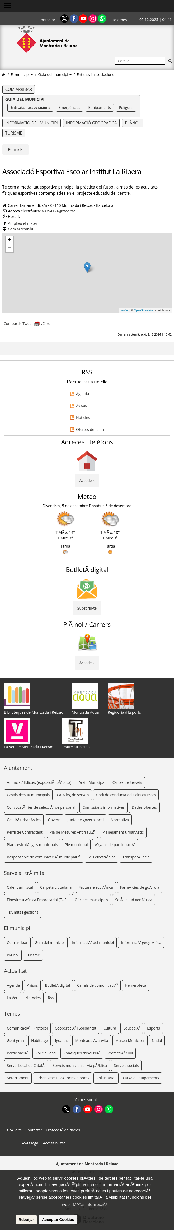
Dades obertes (144, 807)
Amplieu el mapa (22, 223)
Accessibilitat (54, 1143)
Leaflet (124, 310)
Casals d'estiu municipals (28, 794)
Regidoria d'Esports (124, 699)
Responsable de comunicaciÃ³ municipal (44, 857)
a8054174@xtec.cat (58, 210)
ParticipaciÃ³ (17, 1052)
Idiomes (120, 19)
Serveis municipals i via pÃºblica (80, 1065)
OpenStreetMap (144, 310)
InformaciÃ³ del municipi (93, 942)
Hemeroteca (135, 985)
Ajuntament (18, 767)
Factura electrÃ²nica (96, 887)
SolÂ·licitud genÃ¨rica (133, 899)
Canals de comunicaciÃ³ (97, 985)
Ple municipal (76, 844)
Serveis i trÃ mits (24, 872)
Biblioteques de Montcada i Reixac (33, 699)
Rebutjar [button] (26, 1220)
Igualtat (61, 1040)
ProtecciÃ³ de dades (63, 1130)
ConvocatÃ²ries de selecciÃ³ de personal (41, 807)
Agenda (82, 393)
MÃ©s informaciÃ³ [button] (90, 1204)
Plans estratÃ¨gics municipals (32, 844)
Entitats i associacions (95, 74)
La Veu (12, 997)
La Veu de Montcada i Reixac (28, 733)
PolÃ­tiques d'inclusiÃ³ (81, 1052)
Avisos (81, 405)
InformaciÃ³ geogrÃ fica (141, 942)
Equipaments (99, 107)
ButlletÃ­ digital (57, 985)
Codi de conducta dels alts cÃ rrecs (126, 794)
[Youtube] (83, 18)
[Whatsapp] (102, 18)
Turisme (13, 133)
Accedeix (87, 480)
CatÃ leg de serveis (73, 794)
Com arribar (18, 89)
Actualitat (15, 970)
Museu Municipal (130, 1040)
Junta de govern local (86, 819)
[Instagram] (93, 18)
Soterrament (18, 1077)
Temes (12, 1013)
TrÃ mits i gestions (22, 912)
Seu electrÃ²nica (101, 857)
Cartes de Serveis (127, 782)
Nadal (157, 1040)
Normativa (120, 819)
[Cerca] (170, 61)
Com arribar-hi (20, 228)
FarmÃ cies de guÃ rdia (139, 887)
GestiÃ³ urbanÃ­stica (24, 819)
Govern (54, 819)
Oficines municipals (91, 899)
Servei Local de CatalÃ (26, 1065)
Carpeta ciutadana (56, 887)
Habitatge (39, 1040)
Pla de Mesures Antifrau (72, 832)
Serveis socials (126, 1065)
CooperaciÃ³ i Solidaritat (75, 1028)
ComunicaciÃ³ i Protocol (27, 1028)
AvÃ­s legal (30, 1143)
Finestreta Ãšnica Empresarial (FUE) (37, 899)
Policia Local (45, 1052)
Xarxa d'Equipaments (141, 1077)
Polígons (126, 107)
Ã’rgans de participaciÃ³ (115, 844)
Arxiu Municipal (92, 782)
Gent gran (15, 1040)
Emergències (69, 107)
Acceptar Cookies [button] (58, 1220)
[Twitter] (65, 18)
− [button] (9, 248)
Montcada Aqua (85, 699)
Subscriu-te (87, 608)
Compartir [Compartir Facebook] (12, 323)
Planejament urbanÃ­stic (123, 832)
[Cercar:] (140, 61)
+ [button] (9, 240)
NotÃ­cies (33, 997)
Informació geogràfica (91, 123)
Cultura (110, 1028)
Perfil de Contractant (25, 832)
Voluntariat (105, 1077)
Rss (51, 997)
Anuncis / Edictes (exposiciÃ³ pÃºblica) (39, 782)
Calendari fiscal (20, 887)
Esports (15, 149)
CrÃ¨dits (14, 1130)
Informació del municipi (31, 123)
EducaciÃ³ (131, 1028)
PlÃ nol (13, 955)
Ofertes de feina (90, 429)
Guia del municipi (53, 74)
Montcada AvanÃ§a (91, 1040)
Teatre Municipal (76, 733)
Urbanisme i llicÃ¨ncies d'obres (63, 1077)
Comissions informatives (103, 807)
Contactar (47, 19)
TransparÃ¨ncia (136, 857)
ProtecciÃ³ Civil (120, 1052)
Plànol (132, 123)
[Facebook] (74, 18)
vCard (42, 323)
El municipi (21, 74)
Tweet (27, 323)
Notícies (83, 417)
